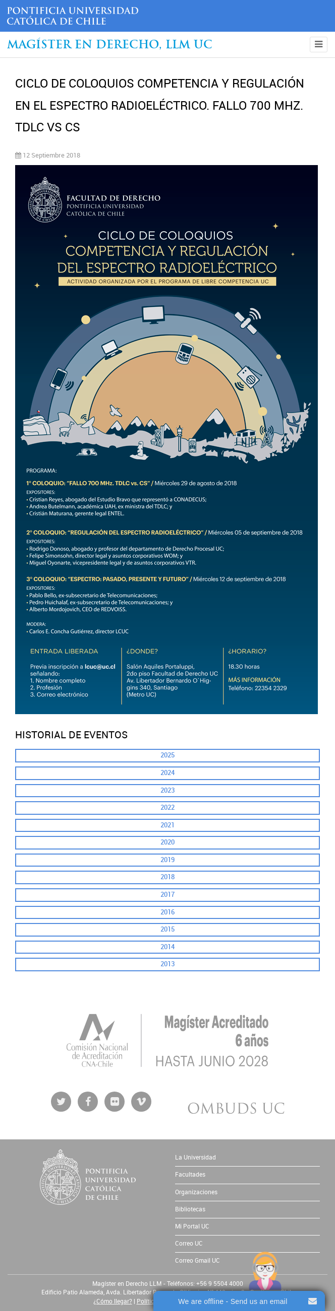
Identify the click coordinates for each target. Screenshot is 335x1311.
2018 (167, 877)
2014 (167, 947)
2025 (167, 755)
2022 (167, 807)
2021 (167, 825)
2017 (167, 894)
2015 (167, 929)
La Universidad (195, 1157)
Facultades (190, 1174)
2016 (167, 912)
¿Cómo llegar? (112, 1301)
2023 (167, 790)
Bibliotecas (190, 1209)
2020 (167, 842)
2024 (167, 773)
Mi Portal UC (192, 1226)
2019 (167, 860)
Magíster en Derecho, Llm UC (109, 45)
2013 (167, 964)
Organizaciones (196, 1192)
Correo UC (189, 1243)
